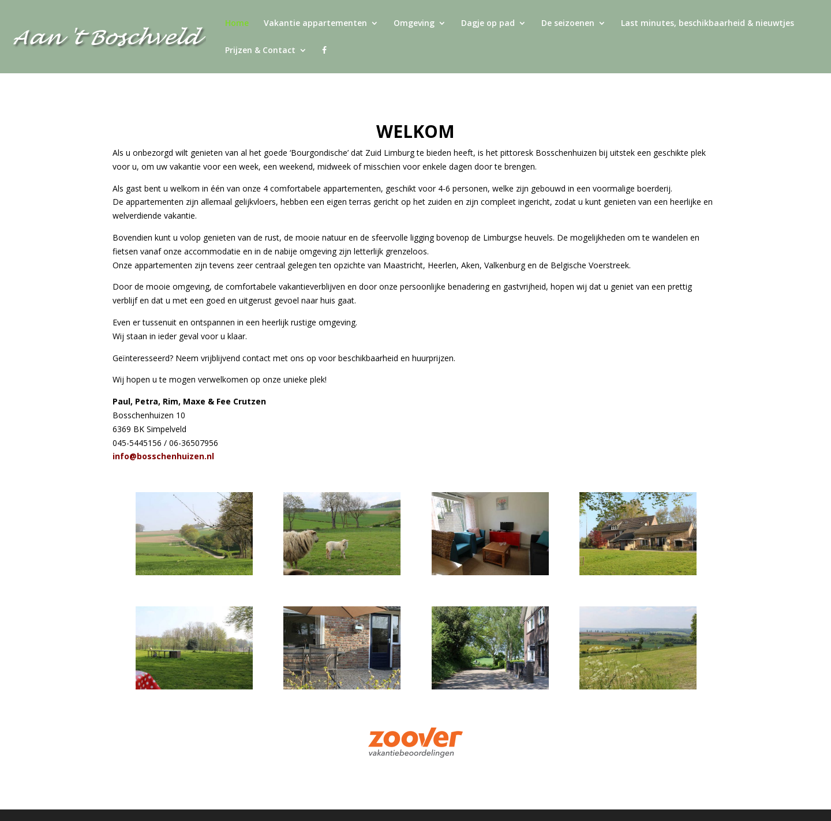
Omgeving (414, 23)
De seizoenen (567, 23)
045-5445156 (137, 442)
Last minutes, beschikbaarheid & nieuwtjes (707, 23)
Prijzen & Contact (260, 50)
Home (237, 23)
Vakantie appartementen (315, 23)
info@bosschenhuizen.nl (163, 456)
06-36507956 (193, 442)
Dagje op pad (488, 23)
